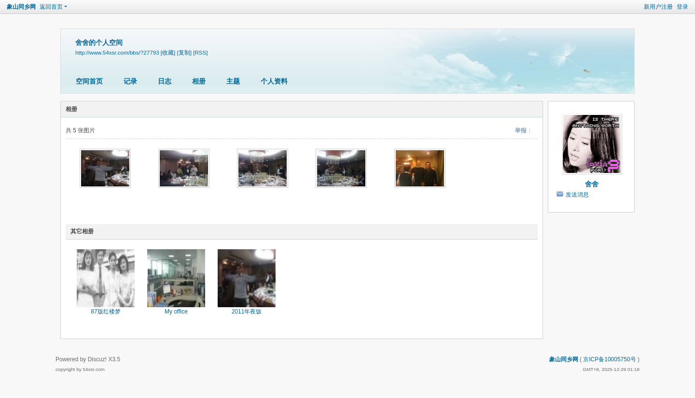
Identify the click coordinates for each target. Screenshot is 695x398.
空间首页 (89, 81)
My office (176, 311)
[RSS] (200, 52)
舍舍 (591, 184)
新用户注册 (658, 6)
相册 (199, 81)
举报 (521, 130)
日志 (164, 81)
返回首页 (51, 6)
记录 (130, 81)
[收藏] (168, 52)
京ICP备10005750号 (609, 359)
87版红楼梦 (105, 311)
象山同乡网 (21, 6)
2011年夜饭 (247, 311)
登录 (682, 6)
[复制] (184, 52)
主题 (233, 81)
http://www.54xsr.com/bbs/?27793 (117, 52)
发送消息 (577, 194)
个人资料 (274, 81)
